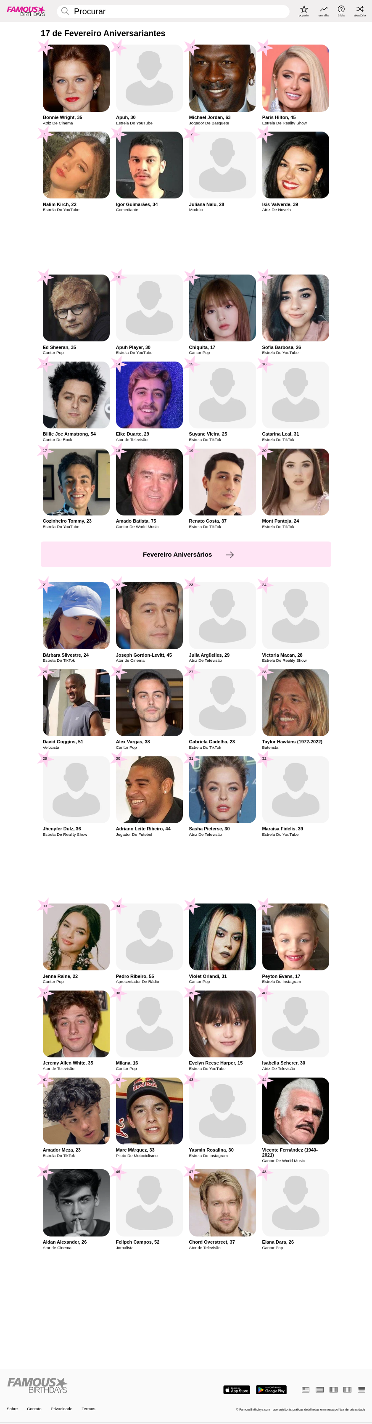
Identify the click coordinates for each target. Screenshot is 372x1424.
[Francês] (333, 1389)
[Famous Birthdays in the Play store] (271, 1390)
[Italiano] (347, 1389)
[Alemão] (361, 1389)
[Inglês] (305, 1389)
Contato (34, 1409)
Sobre (12, 1409)
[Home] (95, 1385)
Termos (88, 1409)
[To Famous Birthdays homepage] (26, 11)
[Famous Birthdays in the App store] (237, 1390)
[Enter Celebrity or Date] (173, 11)
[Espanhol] (319, 1389)
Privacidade (61, 1409)
